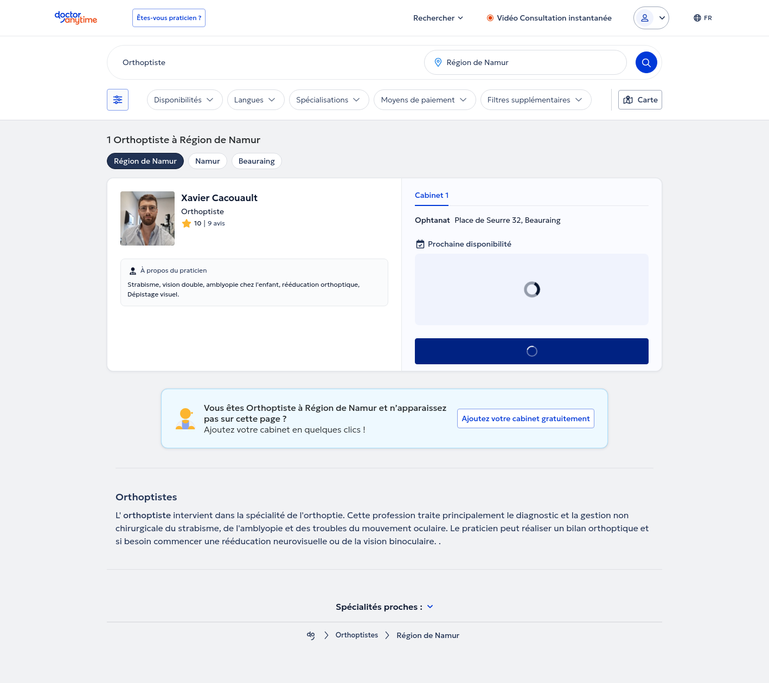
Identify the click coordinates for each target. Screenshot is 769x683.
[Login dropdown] (651, 18)
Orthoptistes (356, 635)
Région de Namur (145, 161)
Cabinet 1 (431, 195)
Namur (207, 161)
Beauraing (257, 161)
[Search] (646, 62)
